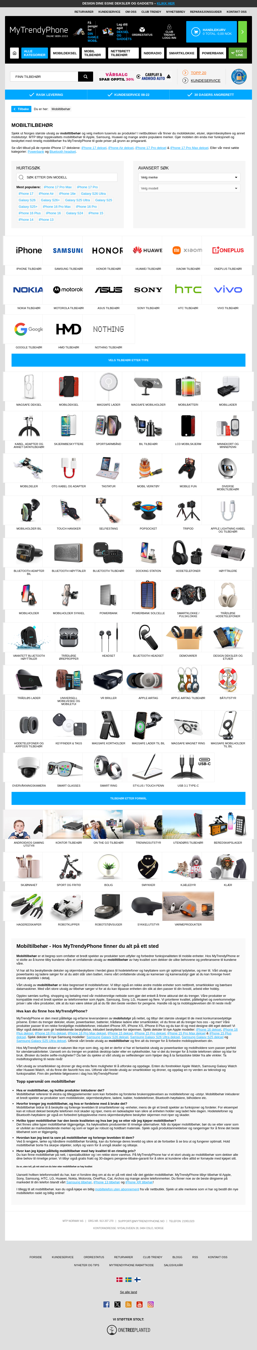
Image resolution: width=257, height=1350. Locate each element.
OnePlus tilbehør (228, 268)
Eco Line (237, 53)
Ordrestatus (94, 1257)
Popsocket (148, 528)
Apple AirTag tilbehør (188, 698)
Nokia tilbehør (29, 308)
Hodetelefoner (188, 570)
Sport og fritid (69, 884)
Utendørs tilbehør (188, 842)
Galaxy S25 (103, 200)
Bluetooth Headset (148, 655)
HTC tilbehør (188, 308)
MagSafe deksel (28, 404)
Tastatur (109, 486)
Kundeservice (109, 11)
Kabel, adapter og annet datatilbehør (29, 445)
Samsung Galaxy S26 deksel (107, 1037)
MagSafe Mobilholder (148, 404)
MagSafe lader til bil (148, 743)
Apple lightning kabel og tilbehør (228, 530)
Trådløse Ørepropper (69, 657)
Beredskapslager (228, 842)
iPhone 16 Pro (86, 206)
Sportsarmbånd (108, 443)
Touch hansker (69, 528)
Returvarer (84, 11)
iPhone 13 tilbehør (107, 1182)
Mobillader (228, 404)
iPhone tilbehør (28, 268)
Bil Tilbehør (148, 443)
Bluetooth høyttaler (69, 570)
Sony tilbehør (148, 308)
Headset (108, 655)
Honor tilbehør (108, 268)
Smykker (148, 884)
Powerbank (213, 53)
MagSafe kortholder (108, 743)
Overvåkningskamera (29, 785)
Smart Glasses (69, 785)
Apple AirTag (148, 698)
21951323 (188, 1221)
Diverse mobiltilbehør (228, 488)
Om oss (131, 11)
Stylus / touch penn (148, 785)
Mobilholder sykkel (69, 613)
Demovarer (188, 655)
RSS (195, 1257)
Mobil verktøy (148, 486)
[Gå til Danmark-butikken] (119, 1280)
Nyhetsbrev (175, 11)
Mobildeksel (65, 53)
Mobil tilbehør (92, 53)
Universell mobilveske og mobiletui (68, 701)
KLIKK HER (166, 3)
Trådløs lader (29, 698)
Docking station (148, 570)
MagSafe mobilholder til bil (228, 745)
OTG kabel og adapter (69, 486)
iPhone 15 (96, 213)
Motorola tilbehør (69, 308)
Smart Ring (108, 785)
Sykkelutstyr (148, 924)
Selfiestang (108, 528)
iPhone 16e (67, 193)
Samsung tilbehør (68, 268)
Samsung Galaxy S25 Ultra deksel (41, 1041)
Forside (36, 1257)
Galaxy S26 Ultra (93, 193)
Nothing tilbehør (108, 347)
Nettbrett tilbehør (120, 53)
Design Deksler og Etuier (228, 657)
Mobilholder (29, 613)
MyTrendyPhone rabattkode (131, 1265)
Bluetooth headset (62, 151)
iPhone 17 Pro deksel (150, 148)
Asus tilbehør (109, 308)
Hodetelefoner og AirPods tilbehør (29, 745)
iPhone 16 (53, 213)
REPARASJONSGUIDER (206, 11)
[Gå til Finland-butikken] (138, 1280)
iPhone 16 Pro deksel (50, 1033)
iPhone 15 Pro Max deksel (186, 1033)
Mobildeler (29, 486)
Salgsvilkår (173, 1265)
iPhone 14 (26, 219)
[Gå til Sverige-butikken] (128, 1280)
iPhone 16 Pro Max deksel (87, 1033)
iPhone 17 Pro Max (58, 187)
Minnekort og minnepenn (228, 445)
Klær (228, 884)
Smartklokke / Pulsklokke (188, 615)
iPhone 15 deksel (120, 1033)
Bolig (108, 884)
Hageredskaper (29, 924)
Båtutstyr (228, 698)
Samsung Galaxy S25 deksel (203, 1037)
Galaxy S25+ (28, 206)
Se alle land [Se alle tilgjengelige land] (128, 1292)
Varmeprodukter (188, 924)
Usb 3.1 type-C (188, 785)
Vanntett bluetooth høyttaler (29, 657)
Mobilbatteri (188, 404)
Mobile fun (188, 486)
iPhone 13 (46, 219)
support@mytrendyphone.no (141, 1221)
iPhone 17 (26, 193)
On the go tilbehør (108, 842)
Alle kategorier (34, 53)
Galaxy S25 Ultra (77, 200)
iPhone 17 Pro (87, 187)
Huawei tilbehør (148, 268)
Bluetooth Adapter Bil (29, 572)
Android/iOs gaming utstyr (29, 844)
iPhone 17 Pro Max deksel (189, 148)
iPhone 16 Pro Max (57, 206)
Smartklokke (182, 53)
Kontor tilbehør (69, 842)
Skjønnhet (29, 884)
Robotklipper (69, 924)
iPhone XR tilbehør (139, 1182)
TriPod (188, 528)
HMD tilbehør (68, 347)
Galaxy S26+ (50, 200)
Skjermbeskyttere (68, 443)
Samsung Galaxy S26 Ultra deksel (155, 1037)
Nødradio (153, 53)
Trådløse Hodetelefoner (228, 615)
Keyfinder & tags (68, 743)
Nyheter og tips (86, 1265)
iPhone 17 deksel (93, 148)
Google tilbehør (29, 347)
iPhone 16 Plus (29, 213)
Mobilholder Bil (29, 528)
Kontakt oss (236, 11)
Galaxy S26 (27, 200)
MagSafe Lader (108, 404)
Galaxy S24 (74, 213)
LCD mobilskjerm (188, 443)
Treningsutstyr (148, 842)
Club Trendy (151, 11)
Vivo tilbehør (227, 308)
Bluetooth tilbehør (108, 570)
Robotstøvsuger (108, 924)
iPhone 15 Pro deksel (150, 1033)
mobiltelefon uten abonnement (117, 1189)
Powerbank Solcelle (148, 613)
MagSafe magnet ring (188, 743)
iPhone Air (46, 193)
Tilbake (23, 109)
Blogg (177, 1257)
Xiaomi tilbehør (188, 268)
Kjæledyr (188, 884)
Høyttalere (228, 570)
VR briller (109, 698)
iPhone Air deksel (120, 148)
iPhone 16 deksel (208, 1029)
